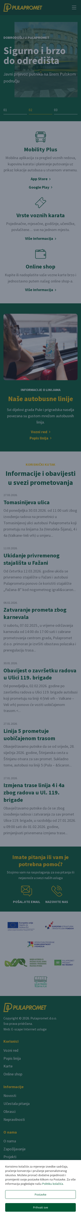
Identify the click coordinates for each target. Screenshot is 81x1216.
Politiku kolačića (52, 1184)
